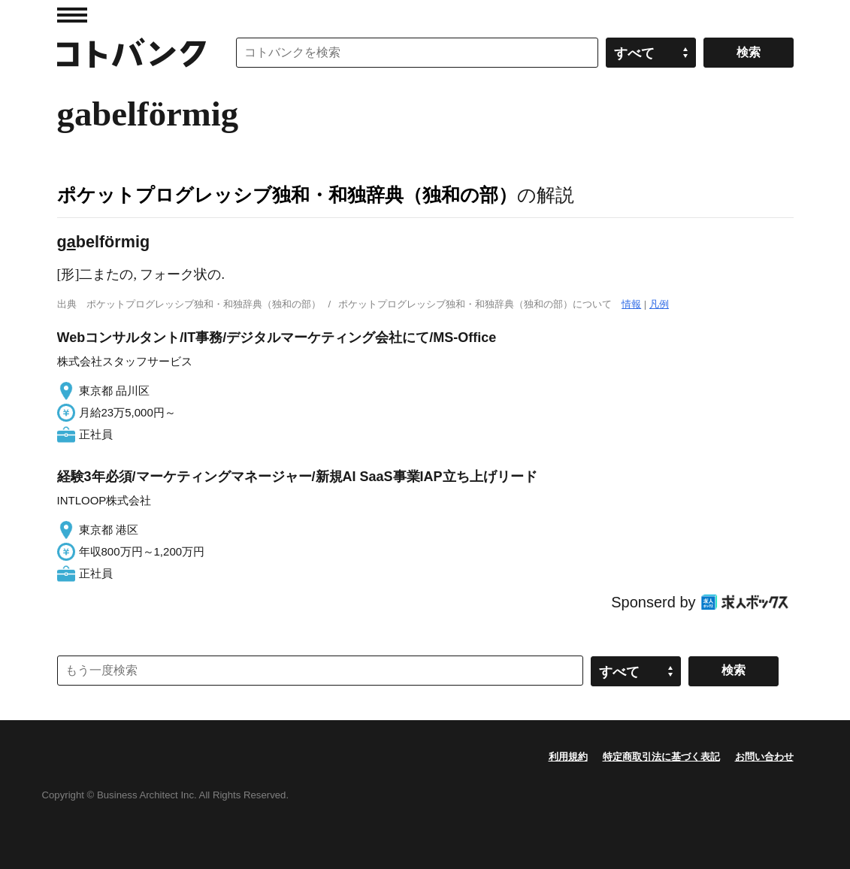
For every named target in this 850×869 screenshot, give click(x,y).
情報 (631, 304)
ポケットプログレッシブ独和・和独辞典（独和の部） (287, 194)
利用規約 (568, 756)
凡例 (659, 304)
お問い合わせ (764, 756)
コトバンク (131, 53)
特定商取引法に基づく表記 (661, 756)
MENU (72, 15)
